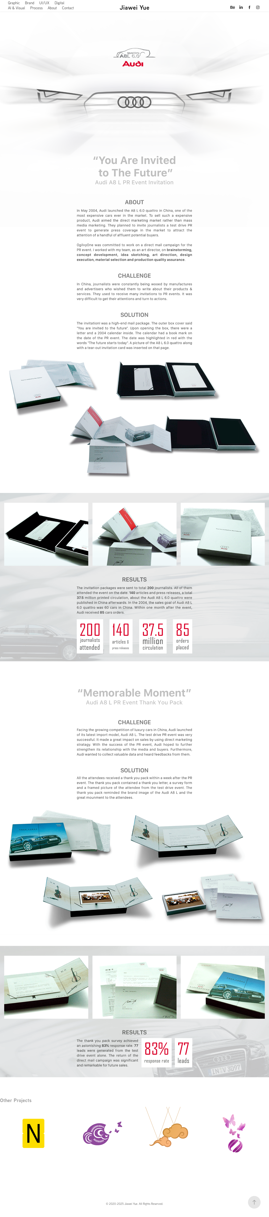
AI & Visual (16, 7)
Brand (29, 2)
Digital (59, 2)
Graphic (14, 2)
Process (36, 7)
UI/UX (44, 2)
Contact (68, 7)
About (52, 7)
